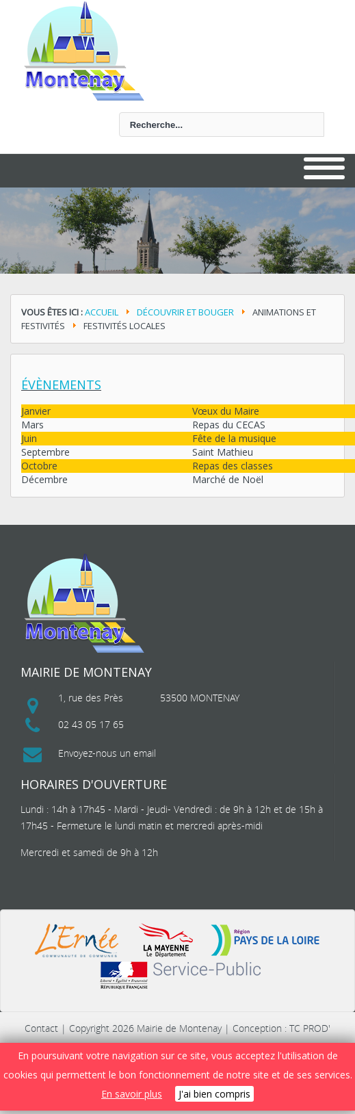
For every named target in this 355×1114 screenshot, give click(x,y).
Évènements (61, 384)
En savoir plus (131, 1093)
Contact (41, 1028)
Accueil (101, 312)
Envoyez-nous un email (107, 753)
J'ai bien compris (214, 1093)
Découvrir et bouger (185, 312)
